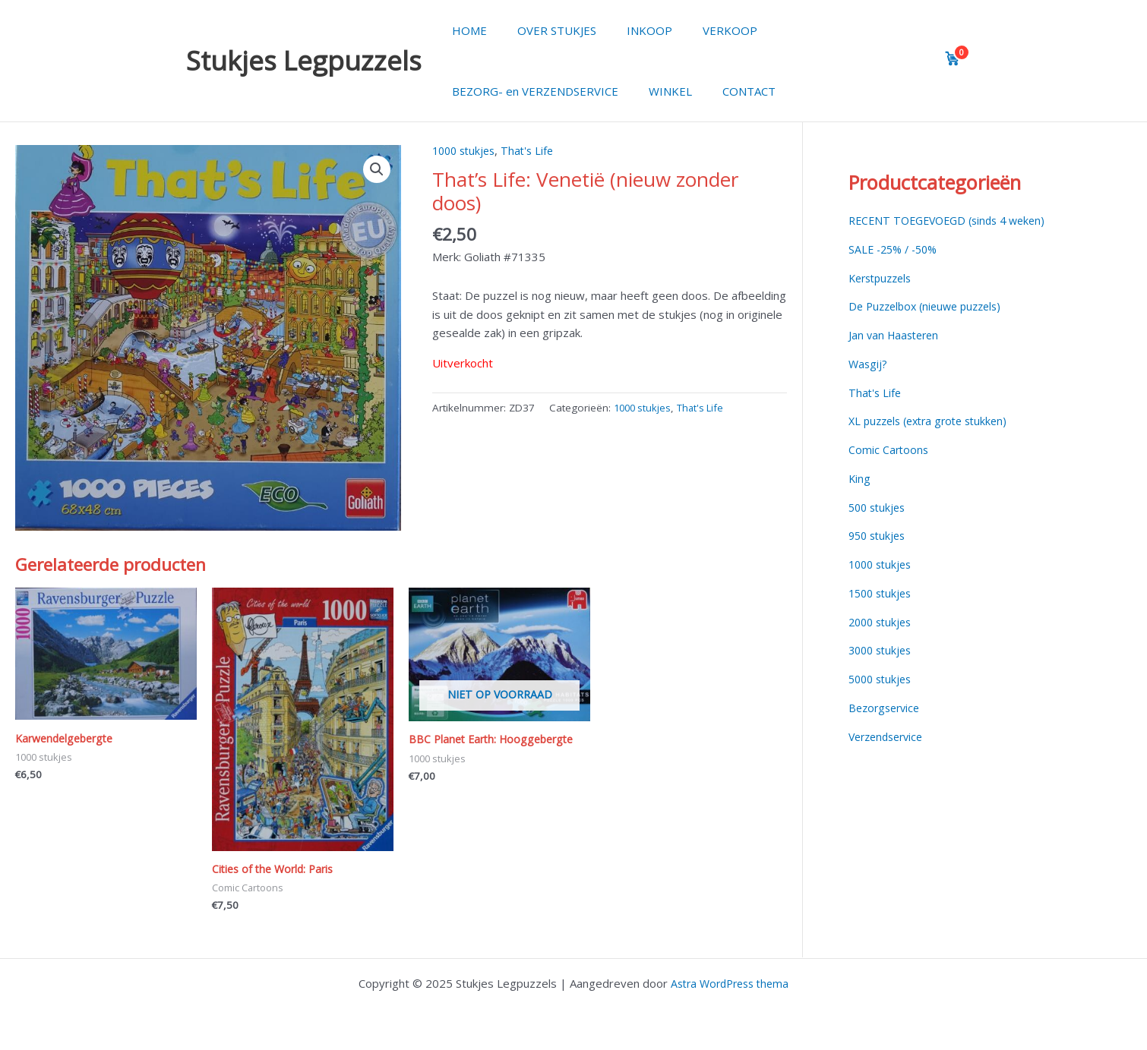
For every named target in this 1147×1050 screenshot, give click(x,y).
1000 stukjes (466, 150)
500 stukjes (879, 507)
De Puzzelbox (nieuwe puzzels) (930, 306)
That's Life (534, 150)
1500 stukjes (882, 593)
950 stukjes (879, 535)
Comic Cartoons (889, 449)
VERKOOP (703, 30)
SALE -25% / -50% (896, 249)
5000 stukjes (882, 678)
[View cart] (952, 58)
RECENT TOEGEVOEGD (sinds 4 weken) (953, 220)
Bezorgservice (886, 707)
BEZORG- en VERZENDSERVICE (531, 91)
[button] (376, 170)
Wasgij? (868, 363)
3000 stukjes (882, 649)
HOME (465, 30)
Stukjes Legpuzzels (304, 60)
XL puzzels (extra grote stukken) (933, 420)
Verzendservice (889, 736)
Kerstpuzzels (883, 277)
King (859, 478)
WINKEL (659, 91)
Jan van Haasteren (896, 334)
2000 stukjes (882, 621)
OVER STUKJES (545, 30)
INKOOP (630, 30)
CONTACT (730, 91)
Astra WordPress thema (730, 983)
